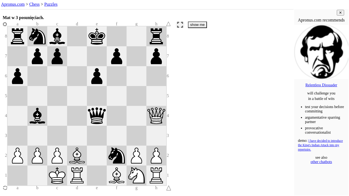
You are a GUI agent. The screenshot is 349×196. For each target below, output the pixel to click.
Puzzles (51, 4)
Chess (34, 4)
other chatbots (321, 162)
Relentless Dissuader (321, 85)
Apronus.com (13, 4)
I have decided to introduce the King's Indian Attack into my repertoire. (320, 145)
